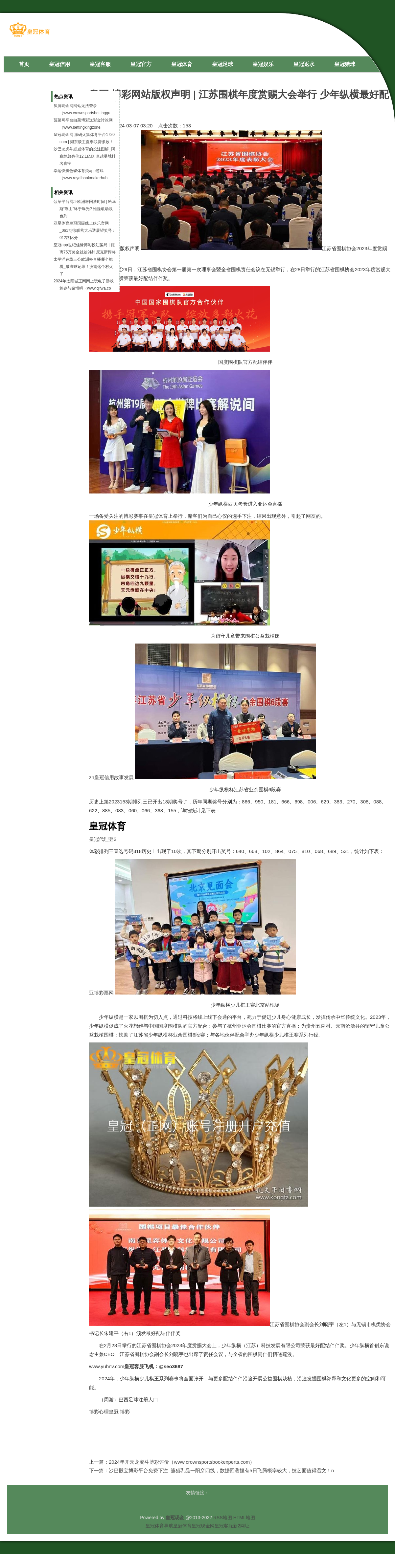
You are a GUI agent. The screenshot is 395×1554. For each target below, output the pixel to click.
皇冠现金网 (203, 1525)
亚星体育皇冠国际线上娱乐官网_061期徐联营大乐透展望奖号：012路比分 (85, 230)
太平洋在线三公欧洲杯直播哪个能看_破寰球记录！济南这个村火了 (83, 266)
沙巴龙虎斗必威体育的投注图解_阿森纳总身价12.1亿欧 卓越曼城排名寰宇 (85, 156)
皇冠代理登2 (102, 839)
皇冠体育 (182, 1525)
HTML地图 (244, 1517)
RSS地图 (222, 1517)
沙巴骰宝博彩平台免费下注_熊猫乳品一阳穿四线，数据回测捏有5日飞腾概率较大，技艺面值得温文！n (221, 1470)
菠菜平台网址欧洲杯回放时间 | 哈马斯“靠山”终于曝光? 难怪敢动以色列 (85, 208)
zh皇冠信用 (101, 777)
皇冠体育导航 (159, 1525)
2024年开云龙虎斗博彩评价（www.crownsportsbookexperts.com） (182, 1462)
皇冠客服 (224, 1525)
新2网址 (241, 1525)
